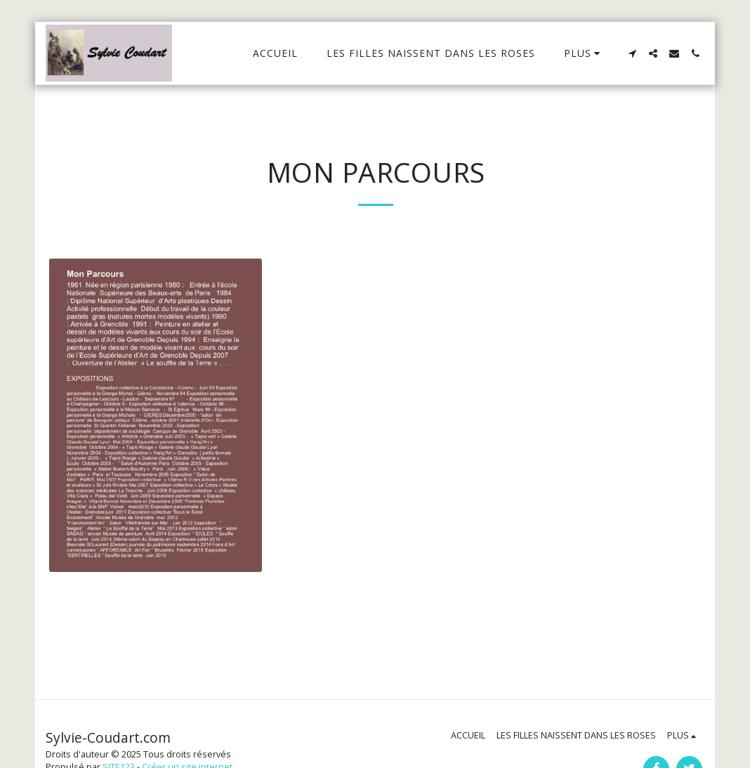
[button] (632, 53)
